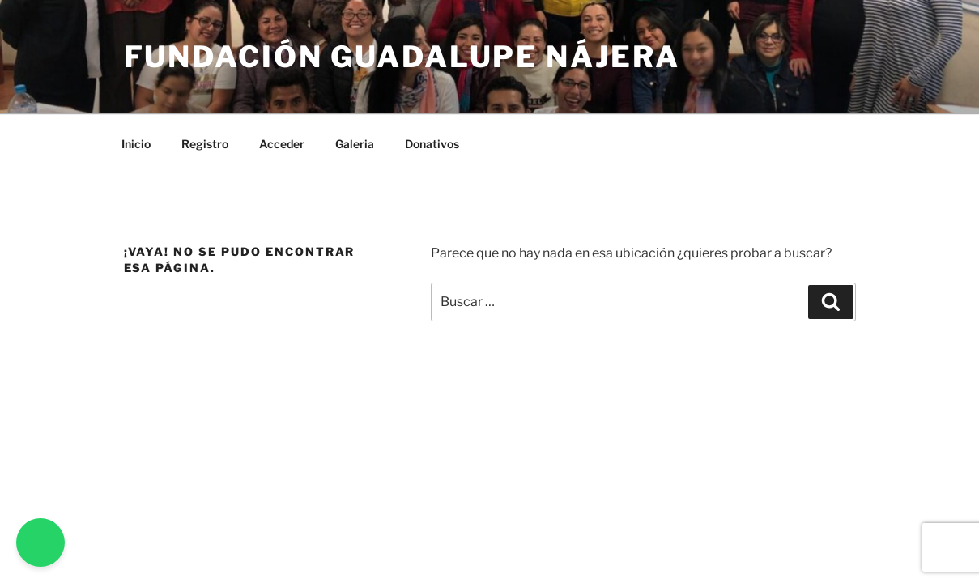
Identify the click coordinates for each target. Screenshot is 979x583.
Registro (204, 144)
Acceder (281, 144)
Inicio (136, 144)
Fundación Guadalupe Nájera (402, 56)
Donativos (432, 144)
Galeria (354, 144)
